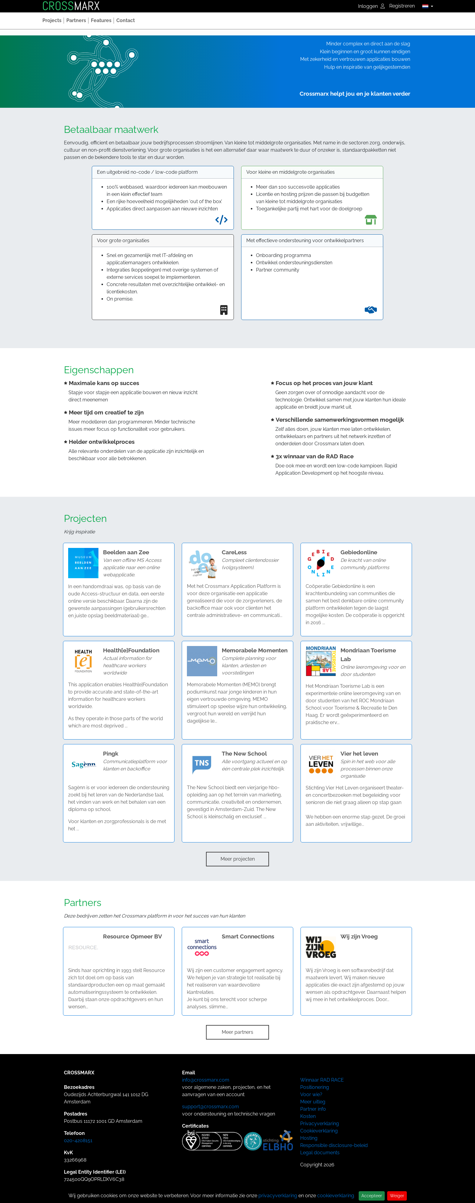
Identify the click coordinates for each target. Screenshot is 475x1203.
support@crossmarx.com (210, 1106)
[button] (426, 6)
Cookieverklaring (319, 1131)
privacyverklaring (277, 1195)
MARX (71, 6)
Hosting (308, 1138)
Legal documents (320, 1152)
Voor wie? (311, 1094)
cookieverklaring (335, 1195)
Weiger (397, 1195)
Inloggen (371, 6)
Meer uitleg (312, 1102)
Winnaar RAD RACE (322, 1080)
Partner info (313, 1109)
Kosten (308, 1116)
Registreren (402, 6)
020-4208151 (78, 1140)
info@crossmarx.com (205, 1080)
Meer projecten (238, 859)
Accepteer (371, 1195)
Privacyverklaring (319, 1123)
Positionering (314, 1087)
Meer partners (237, 1032)
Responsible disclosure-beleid (334, 1145)
